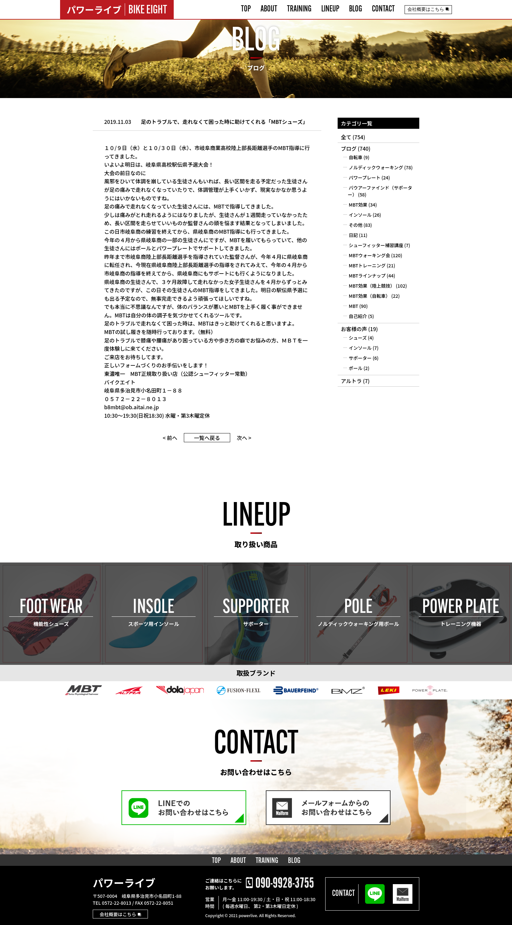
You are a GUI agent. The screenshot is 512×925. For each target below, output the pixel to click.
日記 (353, 235)
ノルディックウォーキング (376, 167)
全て (346, 137)
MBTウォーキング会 (369, 255)
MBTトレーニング (367, 265)
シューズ (358, 337)
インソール (360, 214)
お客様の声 (354, 329)
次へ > (244, 438)
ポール (355, 368)
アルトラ (351, 381)
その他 (355, 225)
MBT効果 (358, 204)
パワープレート (364, 177)
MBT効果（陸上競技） (372, 285)
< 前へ (170, 438)
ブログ (349, 148)
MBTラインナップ (367, 275)
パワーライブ (124, 882)
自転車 (355, 157)
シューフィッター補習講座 (376, 245)
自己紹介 (358, 316)
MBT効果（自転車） (369, 296)
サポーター (360, 358)
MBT (353, 306)
